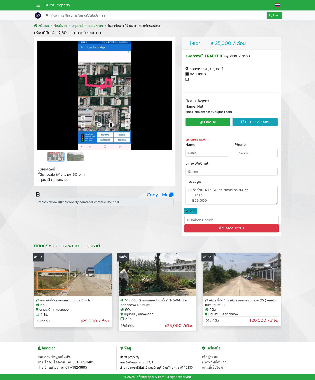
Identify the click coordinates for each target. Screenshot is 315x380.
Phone (240, 144)
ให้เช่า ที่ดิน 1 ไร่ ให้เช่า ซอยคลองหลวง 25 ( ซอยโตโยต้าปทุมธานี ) (240, 302)
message (193, 181)
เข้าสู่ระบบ (210, 357)
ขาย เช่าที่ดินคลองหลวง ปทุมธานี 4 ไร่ (65, 300)
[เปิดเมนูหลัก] (38, 5)
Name (190, 144)
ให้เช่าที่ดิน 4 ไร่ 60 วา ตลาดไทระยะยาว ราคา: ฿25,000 (232, 195)
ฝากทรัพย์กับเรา (214, 362)
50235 (190, 211)
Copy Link (160, 194)
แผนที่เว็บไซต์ (212, 367)
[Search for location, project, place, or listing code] (155, 15)
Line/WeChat (197, 163)
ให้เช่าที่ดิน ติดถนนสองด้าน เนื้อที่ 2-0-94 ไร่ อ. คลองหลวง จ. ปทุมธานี (154, 302)
